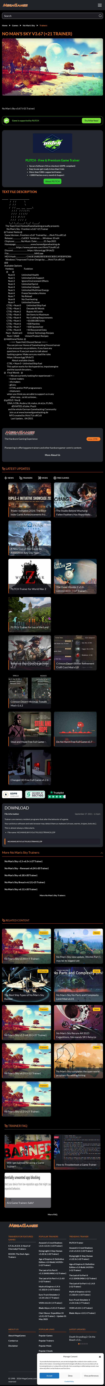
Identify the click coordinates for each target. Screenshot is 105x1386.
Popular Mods (45, 1345)
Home (4, 25)
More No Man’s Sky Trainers (52, 895)
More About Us (52, 455)
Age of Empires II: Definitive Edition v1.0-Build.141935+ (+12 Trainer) (51, 1262)
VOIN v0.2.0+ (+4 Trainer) (50, 1303)
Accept (49, 1376)
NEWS (9, 478)
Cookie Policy (69, 1381)
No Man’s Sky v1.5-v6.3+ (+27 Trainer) (23, 861)
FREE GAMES (61, 478)
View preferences (91, 1376)
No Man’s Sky (29, 25)
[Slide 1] (79, 1343)
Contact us (13, 1340)
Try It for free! (91, 120)
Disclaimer (13, 1345)
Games (15, 25)
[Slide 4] (85, 1343)
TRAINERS (25, 478)
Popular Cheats (46, 1351)
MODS (43, 478)
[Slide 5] (87, 1343)
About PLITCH (52, 181)
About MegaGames (17, 1335)
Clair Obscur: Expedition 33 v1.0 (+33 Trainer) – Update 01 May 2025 (52, 1316)
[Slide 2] (81, 1343)
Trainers (43, 25)
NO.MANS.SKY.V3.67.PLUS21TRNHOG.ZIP (25, 841)
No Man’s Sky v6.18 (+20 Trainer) (21, 875)
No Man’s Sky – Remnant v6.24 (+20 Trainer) (27, 868)
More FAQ (52, 1214)
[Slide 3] (83, 1343)
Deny (70, 1376)
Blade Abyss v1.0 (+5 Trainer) (52, 1308)
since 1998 (92, 439)
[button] (100, 1356)
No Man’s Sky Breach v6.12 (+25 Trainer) (25, 882)
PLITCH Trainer (76, 1242)
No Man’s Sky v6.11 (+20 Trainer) (21, 889)
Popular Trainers (46, 1340)
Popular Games (45, 1335)
